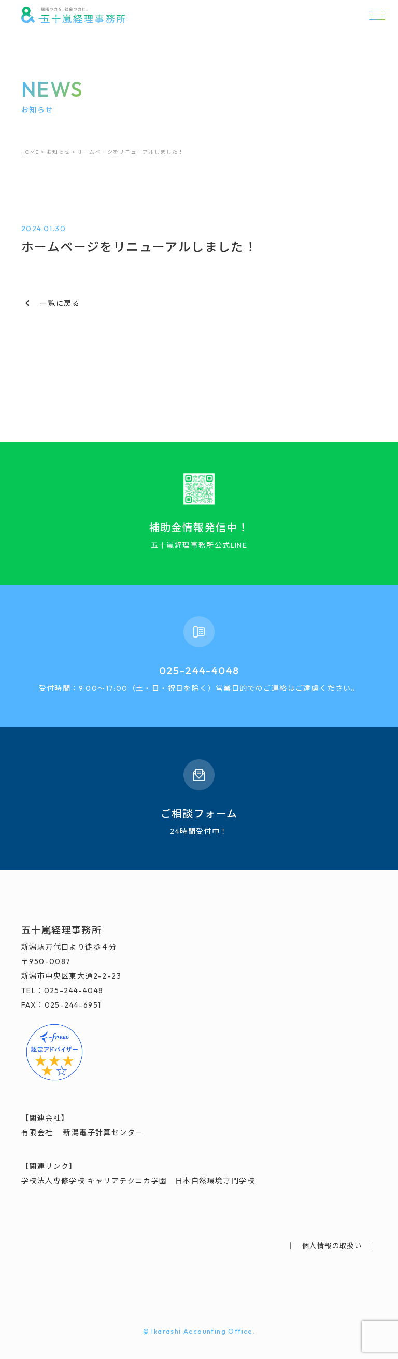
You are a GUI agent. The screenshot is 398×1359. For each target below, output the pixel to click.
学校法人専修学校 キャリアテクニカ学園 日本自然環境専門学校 (138, 1180)
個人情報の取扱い (332, 1245)
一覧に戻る (50, 303)
